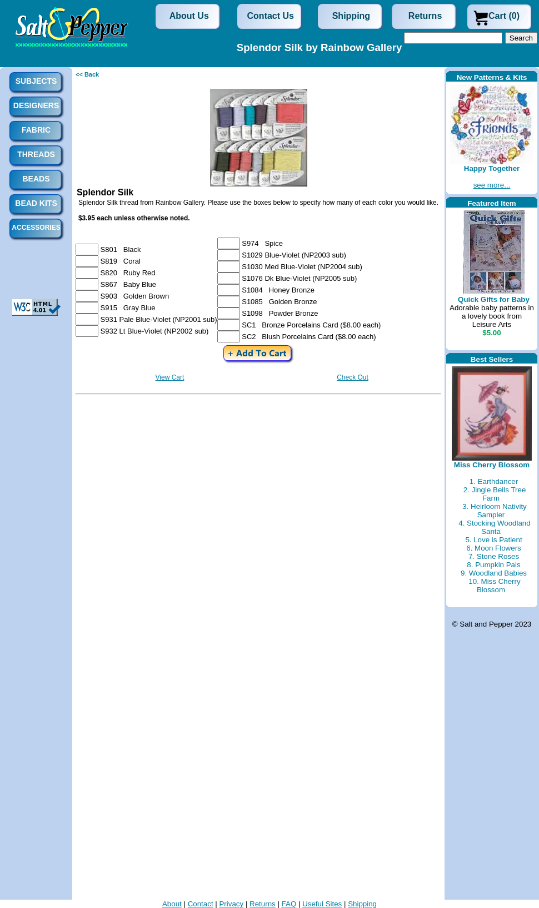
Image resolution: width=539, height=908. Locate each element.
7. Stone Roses (493, 556)
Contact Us (270, 16)
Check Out (352, 377)
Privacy (231, 904)
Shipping (351, 16)
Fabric (36, 129)
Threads (36, 154)
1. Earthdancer (494, 481)
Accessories (36, 227)
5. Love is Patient (493, 540)
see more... (492, 185)
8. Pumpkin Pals (493, 565)
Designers (36, 105)
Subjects (36, 81)
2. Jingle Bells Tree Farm (494, 494)
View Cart (170, 377)
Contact (200, 904)
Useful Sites (322, 904)
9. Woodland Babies (494, 573)
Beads (35, 178)
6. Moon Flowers (493, 548)
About (172, 904)
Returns (425, 16)
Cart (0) (504, 16)
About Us (189, 16)
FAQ (289, 904)
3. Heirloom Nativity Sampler (494, 510)
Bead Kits (36, 203)
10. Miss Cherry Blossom (494, 585)
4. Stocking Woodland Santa (494, 527)
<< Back (87, 74)
